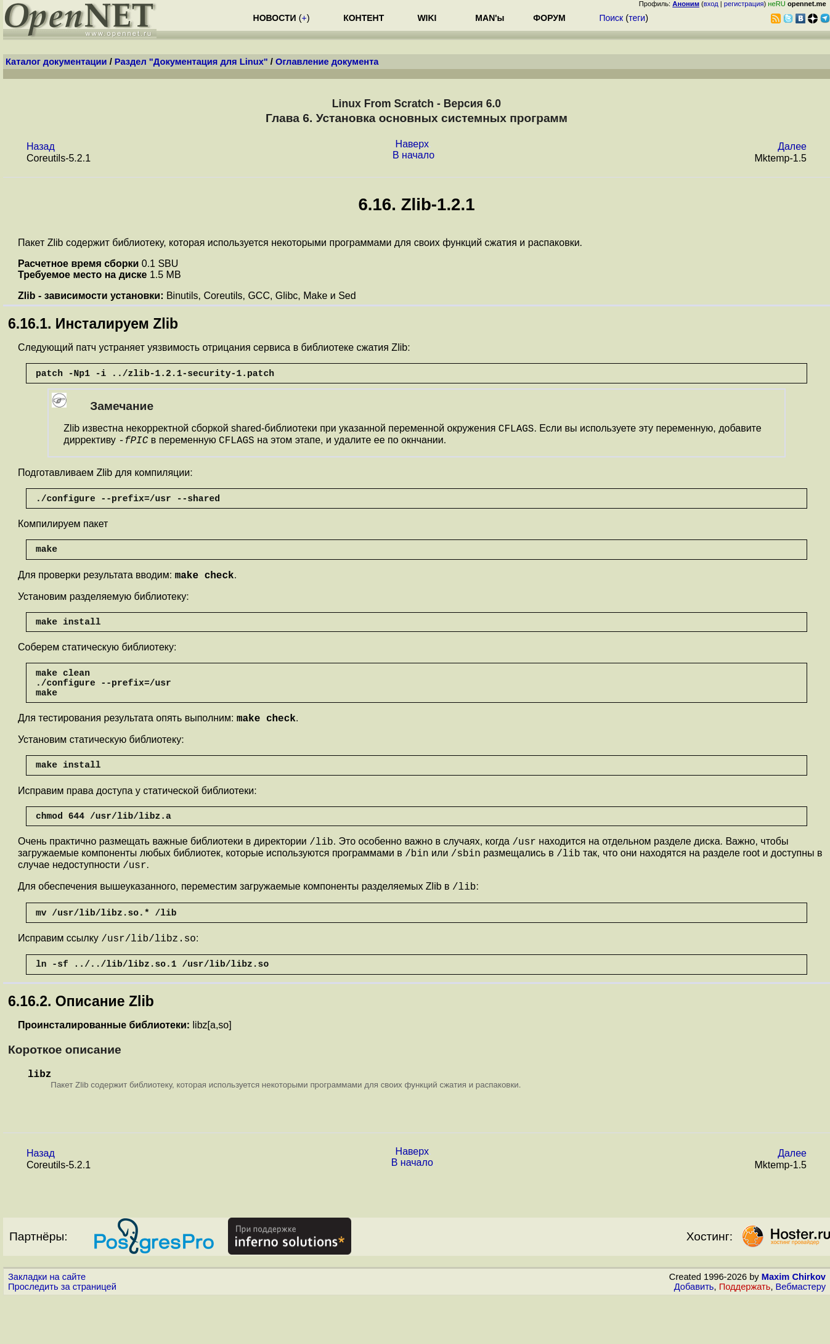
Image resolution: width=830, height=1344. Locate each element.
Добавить (694, 1332)
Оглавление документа (327, 62)
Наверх (412, 144)
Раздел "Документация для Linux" (191, 62)
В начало (413, 155)
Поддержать (745, 1332)
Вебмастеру (801, 1332)
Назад (40, 146)
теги (637, 18)
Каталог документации (56, 62)
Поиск (611, 18)
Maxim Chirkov (794, 1322)
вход (711, 3)
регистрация (744, 3)
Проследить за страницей (62, 1332)
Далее (792, 146)
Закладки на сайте (47, 1322)
